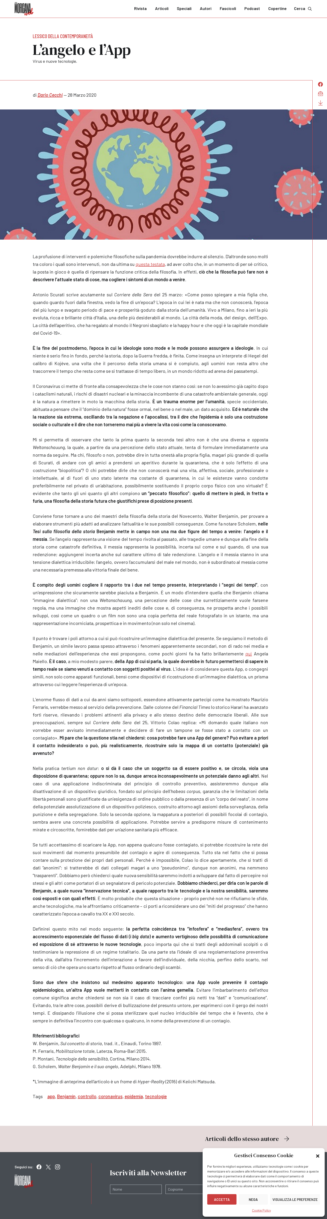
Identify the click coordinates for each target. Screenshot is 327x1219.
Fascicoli (228, 8)
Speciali (184, 8)
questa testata (150, 264)
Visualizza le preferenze (295, 1199)
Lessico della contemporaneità (63, 36)
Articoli (161, 8)
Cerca (303, 8)
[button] (317, 1155)
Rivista (140, 8)
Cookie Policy (261, 1210)
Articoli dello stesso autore (247, 1139)
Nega (253, 1199)
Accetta (222, 1199)
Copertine (277, 8)
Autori (205, 8)
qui (248, 653)
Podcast (252, 8)
